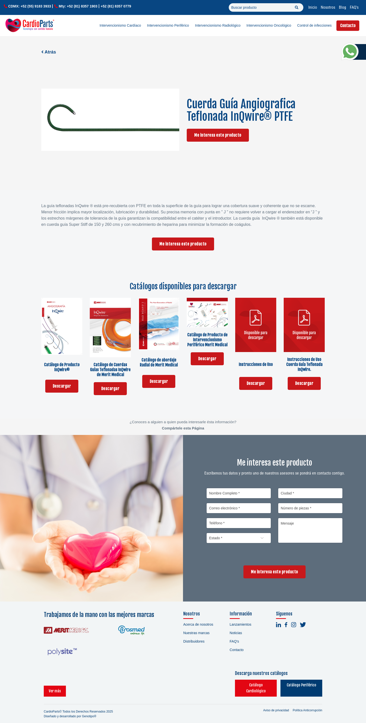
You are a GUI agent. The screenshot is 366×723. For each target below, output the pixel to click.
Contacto (348, 25)
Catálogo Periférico (297, 685)
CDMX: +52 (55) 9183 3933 (29, 6)
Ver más (55, 685)
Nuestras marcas (196, 633)
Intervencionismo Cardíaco (120, 25)
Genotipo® (89, 710)
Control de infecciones (314, 25)
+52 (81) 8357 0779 (116, 6)
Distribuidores (194, 641)
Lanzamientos (240, 624)
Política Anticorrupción (307, 704)
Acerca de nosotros (198, 624)
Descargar (62, 386)
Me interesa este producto (217, 135)
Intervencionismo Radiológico (217, 25)
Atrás (48, 52)
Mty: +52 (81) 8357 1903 (78, 6)
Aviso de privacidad (276, 704)
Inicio (312, 7)
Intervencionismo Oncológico (268, 25)
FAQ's (354, 7)
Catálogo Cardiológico (244, 685)
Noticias (236, 633)
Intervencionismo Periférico (168, 25)
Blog (342, 7)
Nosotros (328, 7)
